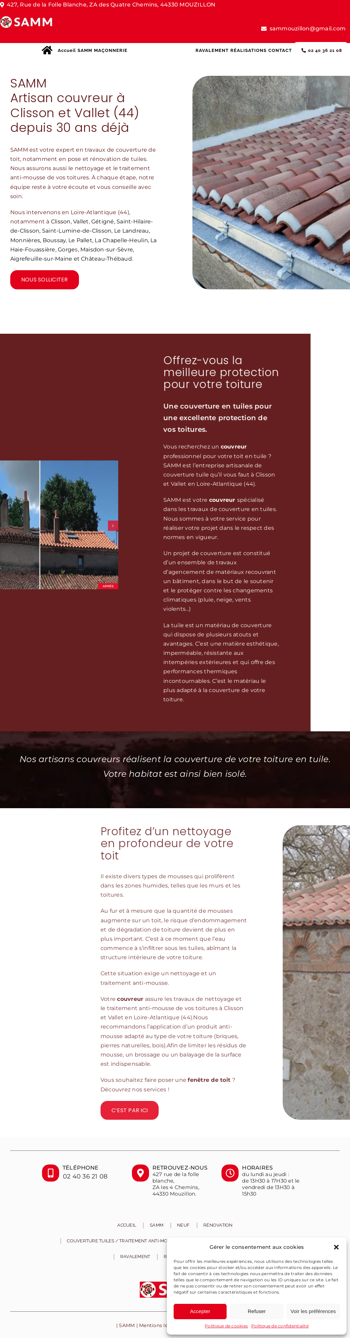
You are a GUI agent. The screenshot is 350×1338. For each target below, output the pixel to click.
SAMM (156, 1225)
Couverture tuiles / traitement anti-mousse (123, 1240)
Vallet (81, 221)
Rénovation (217, 1225)
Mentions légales (160, 1325)
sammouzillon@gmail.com (308, 28)
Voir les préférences (313, 1311)
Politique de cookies (226, 1325)
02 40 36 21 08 (85, 1176)
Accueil (126, 1225)
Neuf (183, 1225)
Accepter (200, 1311)
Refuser (257, 1311)
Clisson (61, 221)
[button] (336, 1247)
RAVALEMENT (135, 1256)
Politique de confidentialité (280, 1325)
